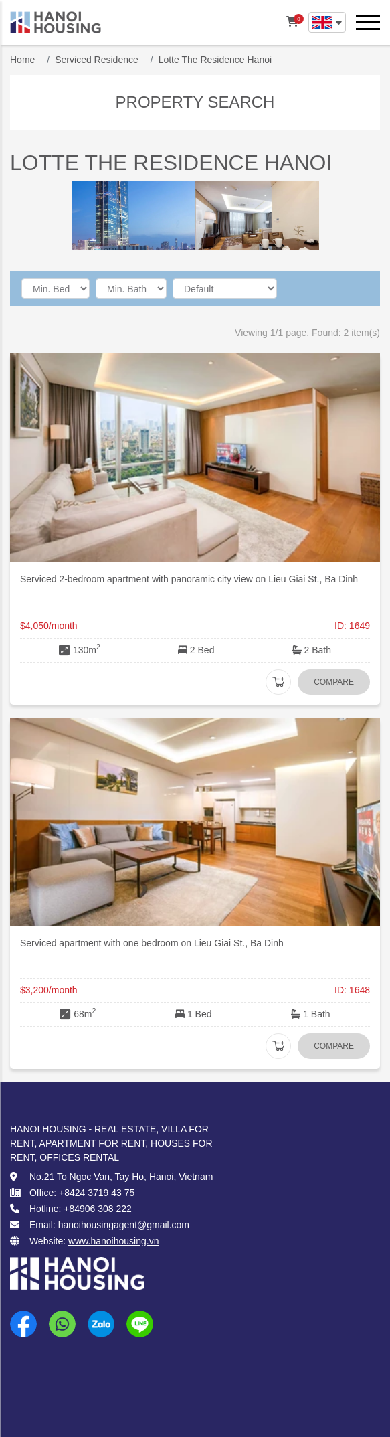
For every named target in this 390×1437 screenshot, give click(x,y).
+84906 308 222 (98, 1208)
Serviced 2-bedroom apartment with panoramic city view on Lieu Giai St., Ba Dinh (189, 579)
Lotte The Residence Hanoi (215, 59)
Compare (334, 682)
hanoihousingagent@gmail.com (123, 1224)
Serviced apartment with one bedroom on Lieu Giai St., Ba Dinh (152, 943)
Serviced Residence (96, 59)
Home (22, 59)
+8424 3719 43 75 (96, 1192)
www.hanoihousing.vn (113, 1241)
